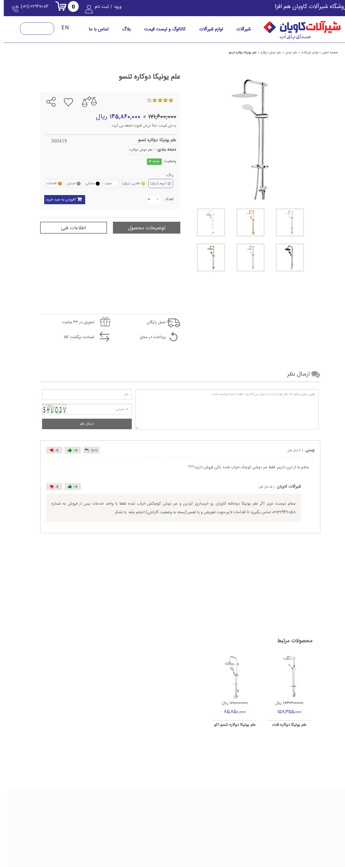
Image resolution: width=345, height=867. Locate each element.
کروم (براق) (152, 183)
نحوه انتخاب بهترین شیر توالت (62, 812)
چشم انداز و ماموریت (160, 812)
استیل (66, 183)
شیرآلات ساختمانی (302, 806)
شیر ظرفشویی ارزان (254, 823)
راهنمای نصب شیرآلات (206, 812)
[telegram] (165, 845)
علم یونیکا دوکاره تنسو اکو (227, 725)
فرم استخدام (119, 812)
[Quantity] (146, 199)
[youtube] (115, 845)
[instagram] (216, 845)
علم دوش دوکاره (133, 150)
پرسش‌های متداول (115, 823)
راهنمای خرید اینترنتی (253, 812)
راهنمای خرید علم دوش (66, 806)
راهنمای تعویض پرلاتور (206, 818)
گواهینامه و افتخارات (160, 818)
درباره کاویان (166, 806)
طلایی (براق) (125, 183)
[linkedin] (191, 845)
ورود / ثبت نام (109, 9)
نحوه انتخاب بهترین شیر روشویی (61, 823)
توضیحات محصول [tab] (139, 228)
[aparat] (140, 845)
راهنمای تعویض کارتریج (205, 823)
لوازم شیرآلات (305, 823)
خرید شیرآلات (258, 806)
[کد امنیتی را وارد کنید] (79, 409)
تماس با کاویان (118, 806)
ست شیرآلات (305, 818)
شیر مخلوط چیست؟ (68, 829)
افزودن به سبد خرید (65, 199)
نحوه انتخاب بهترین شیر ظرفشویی (60, 818)
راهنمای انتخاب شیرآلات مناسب (200, 806)
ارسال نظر (79, 424)
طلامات (46, 183)
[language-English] (57, 30)
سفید (103, 183)
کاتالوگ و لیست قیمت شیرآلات (294, 812)
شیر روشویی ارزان (255, 818)
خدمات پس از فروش (114, 818)
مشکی (85, 183)
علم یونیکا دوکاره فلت (281, 725)
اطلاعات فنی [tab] (65, 228)
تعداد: (161, 199)
